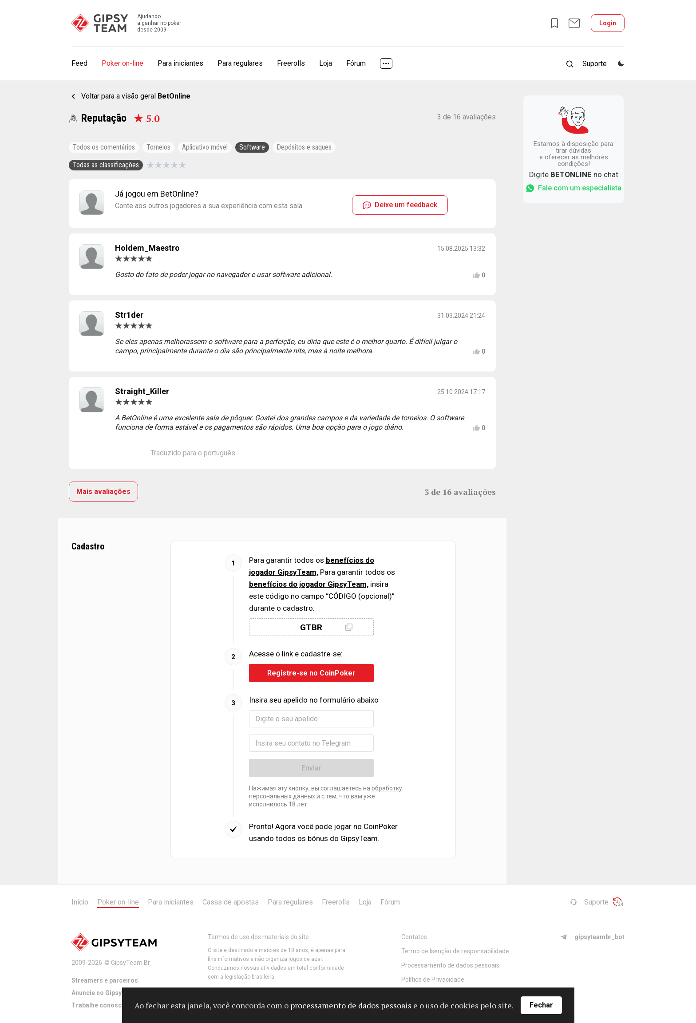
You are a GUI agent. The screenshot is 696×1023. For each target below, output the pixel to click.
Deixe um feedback (400, 205)
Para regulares (240, 63)
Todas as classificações (106, 165)
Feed (79, 63)
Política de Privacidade (432, 979)
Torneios (158, 147)
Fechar (541, 1005)
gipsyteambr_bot (592, 936)
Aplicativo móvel (205, 147)
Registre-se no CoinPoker (311, 673)
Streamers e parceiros (104, 980)
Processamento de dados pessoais (450, 965)
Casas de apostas (230, 902)
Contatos (414, 936)
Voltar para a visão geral (135, 96)
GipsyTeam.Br (130, 962)
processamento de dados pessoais (350, 1005)
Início (79, 902)
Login (607, 23)
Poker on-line (122, 63)
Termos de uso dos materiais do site (258, 936)
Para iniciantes (180, 63)
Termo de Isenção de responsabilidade (455, 951)
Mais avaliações (103, 491)
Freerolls (291, 63)
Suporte (589, 902)
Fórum (356, 63)
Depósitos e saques (304, 147)
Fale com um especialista (573, 188)
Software (252, 147)
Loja (325, 63)
